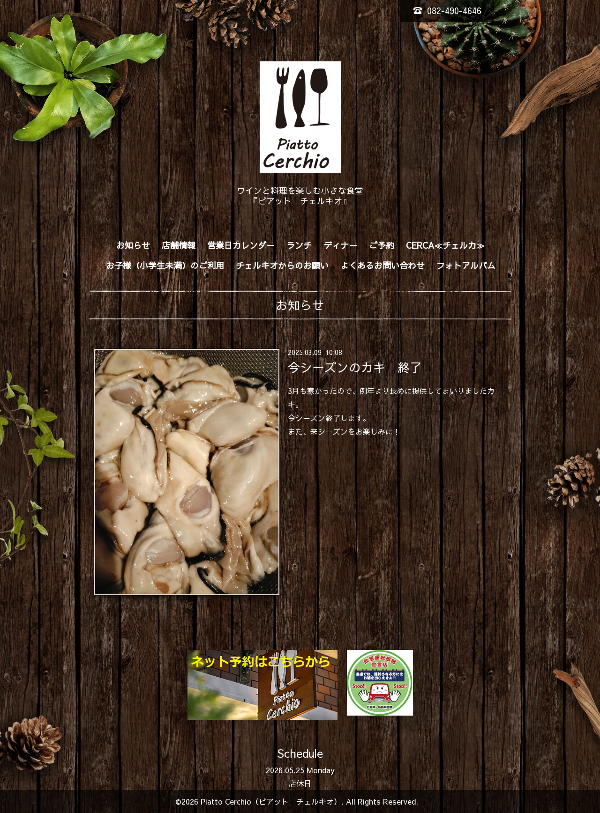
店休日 (300, 783)
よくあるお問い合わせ (382, 265)
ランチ (299, 245)
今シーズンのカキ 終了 (355, 367)
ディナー (340, 245)
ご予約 (381, 245)
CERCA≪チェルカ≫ (445, 245)
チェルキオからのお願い (282, 265)
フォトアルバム (465, 265)
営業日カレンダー (241, 245)
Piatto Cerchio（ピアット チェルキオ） (271, 801)
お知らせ (133, 245)
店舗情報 (178, 245)
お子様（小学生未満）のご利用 (165, 265)
